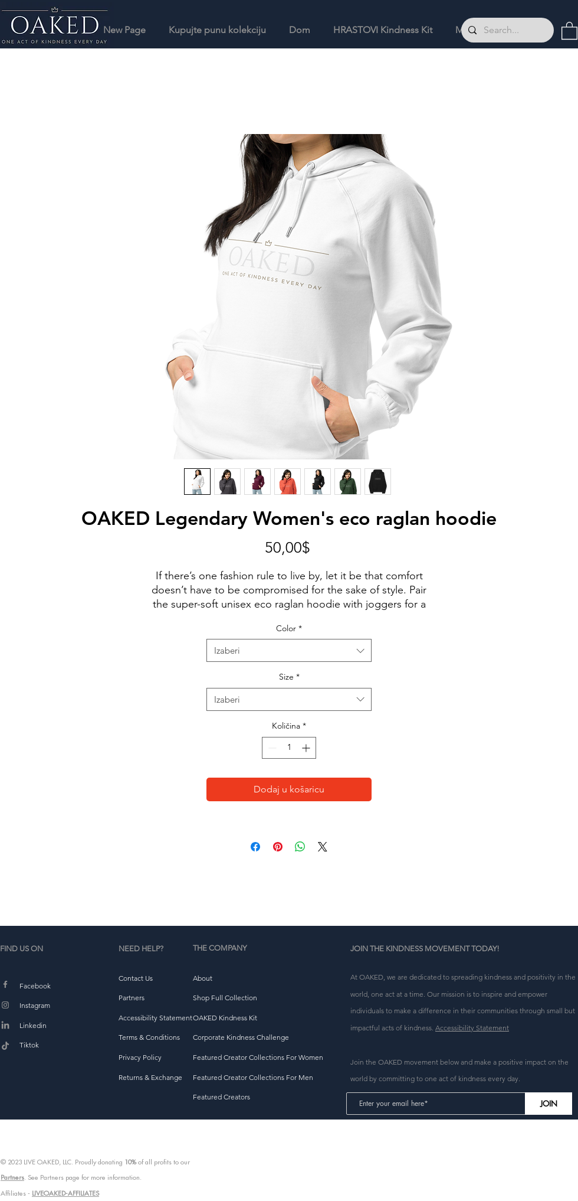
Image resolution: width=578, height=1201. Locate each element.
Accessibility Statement (472, 1027)
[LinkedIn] (5, 1025)
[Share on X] (323, 847)
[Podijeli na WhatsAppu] (300, 847)
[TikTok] (5, 1046)
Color (289, 628)
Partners (12, 1177)
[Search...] (506, 30)
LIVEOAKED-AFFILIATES (65, 1193)
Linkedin (33, 1025)
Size (289, 676)
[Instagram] (5, 1005)
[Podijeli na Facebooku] (255, 847)
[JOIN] (548, 1103)
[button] (569, 30)
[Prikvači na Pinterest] (278, 847)
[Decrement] (271, 747)
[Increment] (307, 747)
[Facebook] (5, 984)
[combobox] (289, 650)
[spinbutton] (289, 747)
